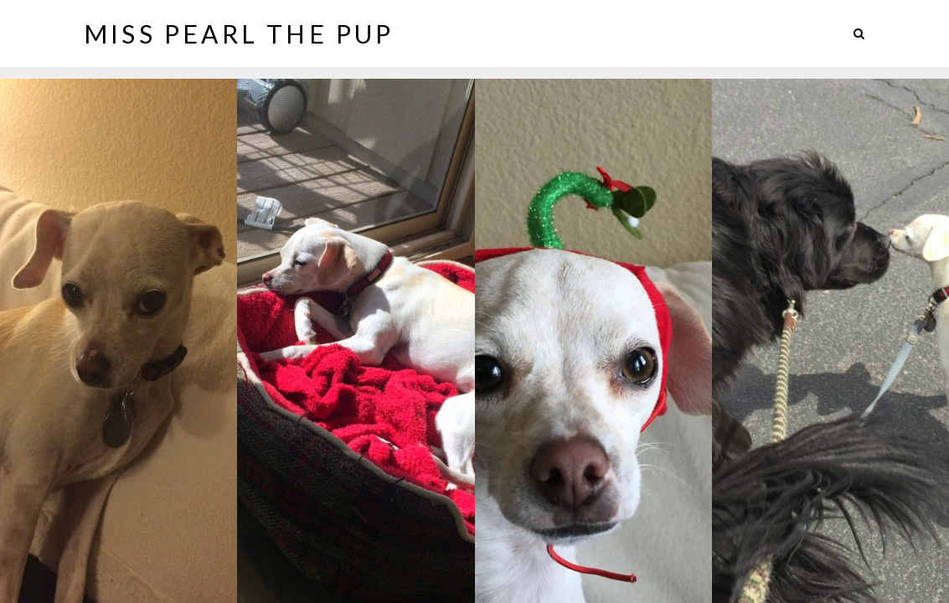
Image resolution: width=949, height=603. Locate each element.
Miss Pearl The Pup (239, 33)
